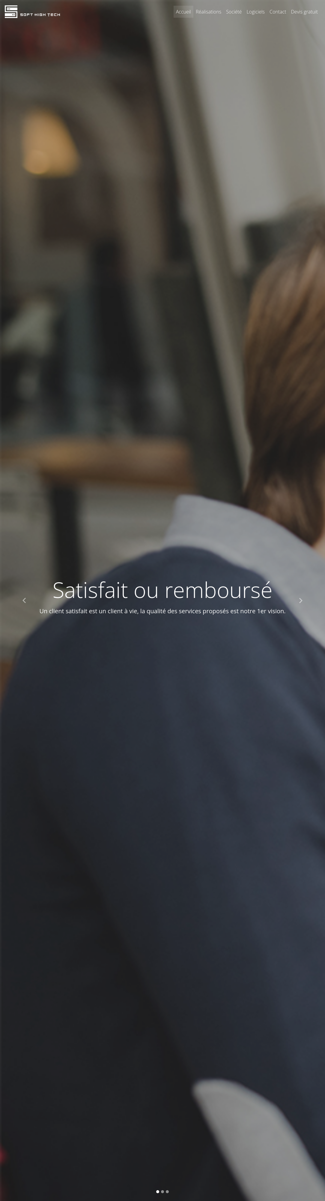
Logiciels (256, 11)
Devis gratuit (304, 11)
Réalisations (208, 11)
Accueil (183, 11)
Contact (278, 11)
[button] (24, 600)
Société (234, 11)
